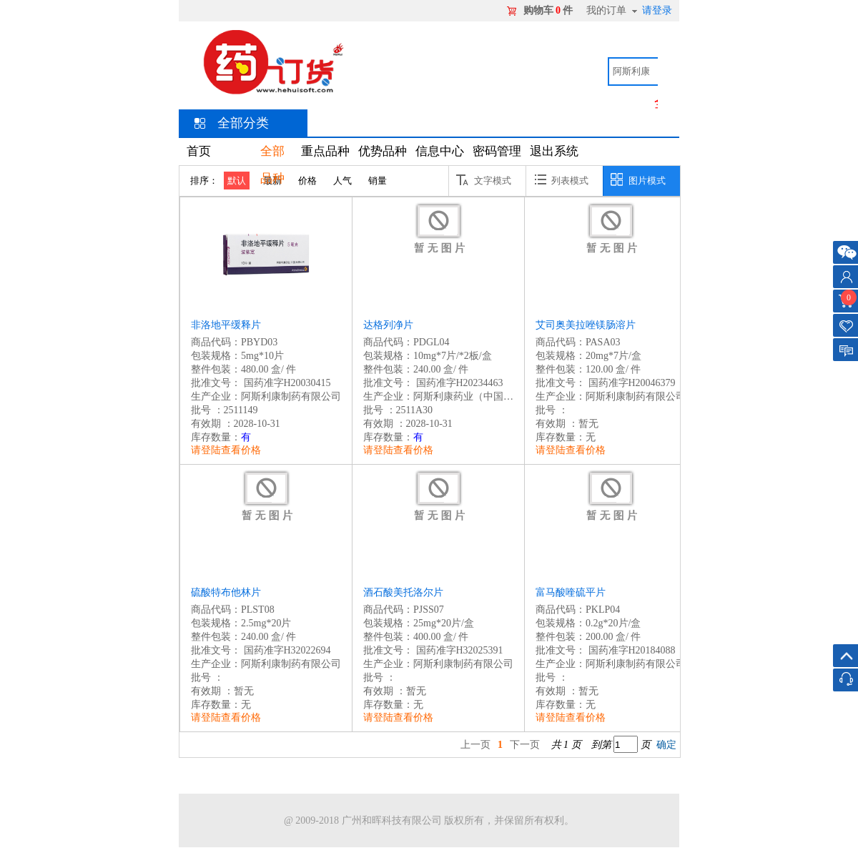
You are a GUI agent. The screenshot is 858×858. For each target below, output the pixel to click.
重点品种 (325, 151)
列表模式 (560, 179)
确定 (666, 744)
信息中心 (439, 151)
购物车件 (548, 10)
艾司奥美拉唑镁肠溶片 (586, 325)
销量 (377, 180)
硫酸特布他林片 (226, 592)
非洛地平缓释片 (226, 325)
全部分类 (243, 123)
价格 (307, 180)
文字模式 (483, 179)
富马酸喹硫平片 (571, 592)
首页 (199, 151)
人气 (342, 180)
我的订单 (606, 10)
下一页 (525, 744)
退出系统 (554, 151)
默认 (236, 180)
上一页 (475, 744)
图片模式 (638, 179)
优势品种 (382, 151)
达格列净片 (388, 325)
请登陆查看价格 (226, 450)
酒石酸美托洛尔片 (403, 592)
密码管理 (497, 151)
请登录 (657, 10)
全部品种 (272, 164)
